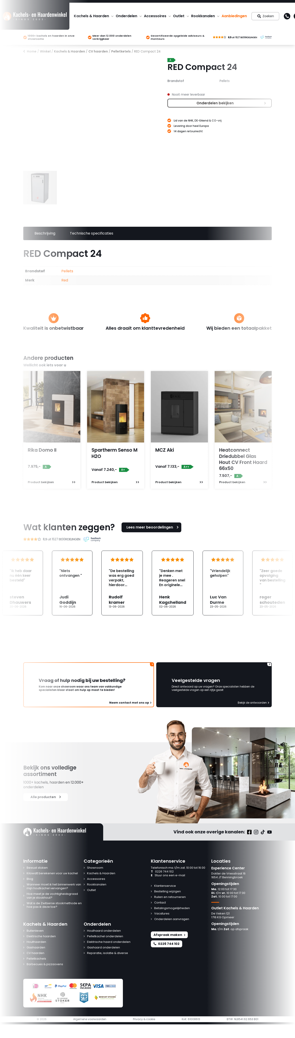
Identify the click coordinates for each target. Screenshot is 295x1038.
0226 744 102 (162, 872)
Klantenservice (165, 886)
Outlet (178, 16)
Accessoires (155, 16)
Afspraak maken (169, 935)
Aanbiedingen (234, 16)
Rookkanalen (203, 16)
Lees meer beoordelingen (153, 527)
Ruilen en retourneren (170, 897)
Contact (160, 903)
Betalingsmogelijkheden (172, 908)
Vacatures (161, 914)
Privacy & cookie (144, 1019)
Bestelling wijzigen (167, 891)
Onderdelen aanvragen (171, 919)
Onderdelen (126, 16)
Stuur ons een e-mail (168, 875)
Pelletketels (121, 51)
